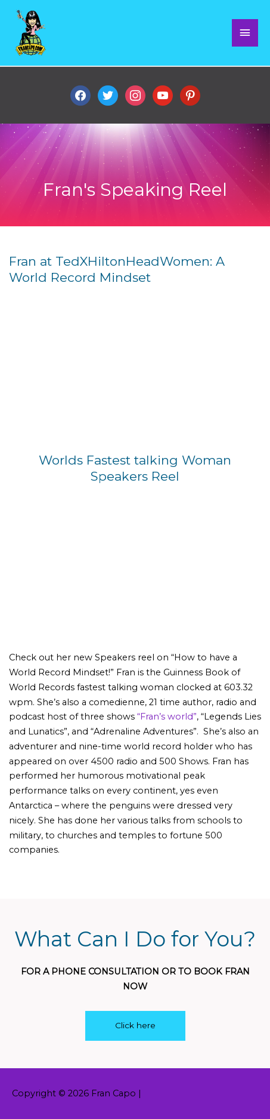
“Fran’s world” (167, 716)
